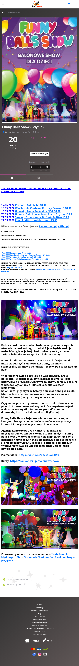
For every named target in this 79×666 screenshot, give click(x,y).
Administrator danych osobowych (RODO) (39, 629)
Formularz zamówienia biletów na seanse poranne (38, 270)
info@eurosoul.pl (16, 267)
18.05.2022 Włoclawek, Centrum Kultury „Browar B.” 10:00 (25, 255)
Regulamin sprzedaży (39, 626)
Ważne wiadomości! (39, 620)
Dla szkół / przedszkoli (39, 611)
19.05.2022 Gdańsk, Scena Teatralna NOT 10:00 (21, 257)
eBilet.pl (63, 226)
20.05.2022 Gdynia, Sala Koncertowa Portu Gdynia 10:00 (24, 259)
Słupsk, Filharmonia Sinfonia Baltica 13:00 (42, 217)
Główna (39, 605)
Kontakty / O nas (40, 632)
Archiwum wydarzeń (39, 635)
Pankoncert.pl (48, 226)
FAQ (39, 614)
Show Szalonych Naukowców (35, 557)
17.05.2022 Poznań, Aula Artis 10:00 (16, 253)
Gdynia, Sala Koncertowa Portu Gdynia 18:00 (43, 214)
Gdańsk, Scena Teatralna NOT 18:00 (37, 211)
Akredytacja (39, 608)
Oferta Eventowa (39, 617)
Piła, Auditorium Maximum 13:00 (36, 220)
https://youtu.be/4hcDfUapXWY (39, 455)
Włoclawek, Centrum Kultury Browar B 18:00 (43, 208)
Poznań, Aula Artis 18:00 (30, 205)
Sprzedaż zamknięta (39, 154)
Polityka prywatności (39, 623)
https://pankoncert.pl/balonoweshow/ (35, 461)
